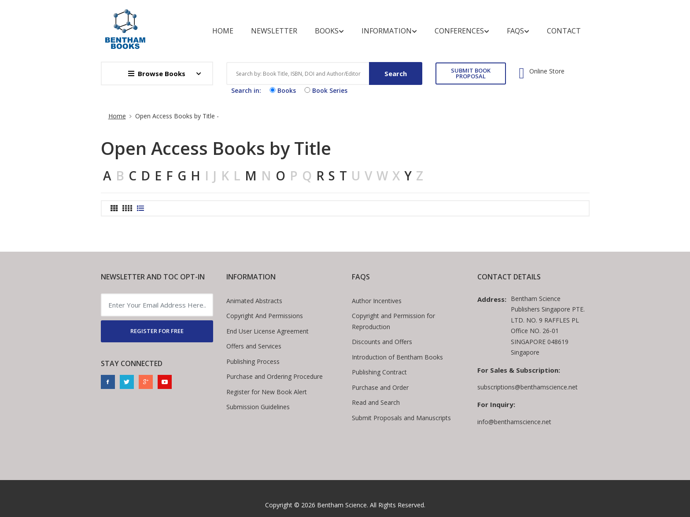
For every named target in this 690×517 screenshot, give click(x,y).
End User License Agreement (267, 331)
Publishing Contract (379, 372)
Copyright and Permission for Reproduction (393, 321)
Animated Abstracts (254, 301)
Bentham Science (342, 505)
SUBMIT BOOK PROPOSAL (471, 73)
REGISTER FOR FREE (157, 331)
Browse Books (156, 73)
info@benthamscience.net (514, 422)
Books (329, 31)
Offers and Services (253, 346)
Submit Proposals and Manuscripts (401, 418)
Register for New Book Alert (266, 392)
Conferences (462, 31)
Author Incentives (377, 301)
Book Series (325, 90)
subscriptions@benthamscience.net (527, 387)
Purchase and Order (380, 387)
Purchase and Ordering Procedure (274, 376)
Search (395, 73)
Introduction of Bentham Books (397, 357)
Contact (564, 31)
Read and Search (376, 402)
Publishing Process (253, 361)
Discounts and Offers (382, 341)
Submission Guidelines (258, 407)
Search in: (246, 90)
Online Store (547, 71)
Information (389, 31)
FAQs (518, 31)
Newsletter (274, 31)
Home (222, 31)
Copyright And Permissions (264, 316)
